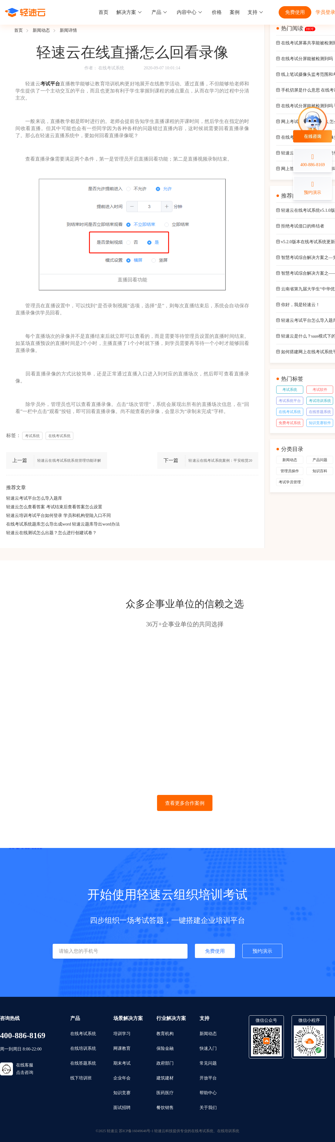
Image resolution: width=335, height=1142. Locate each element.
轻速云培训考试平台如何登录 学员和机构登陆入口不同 (58, 515)
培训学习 (122, 1033)
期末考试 (122, 1063)
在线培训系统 (83, 1048)
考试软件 (320, 389)
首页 (103, 12)
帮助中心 (208, 1093)
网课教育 (122, 1048)
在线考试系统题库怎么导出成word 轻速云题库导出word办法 (63, 524)
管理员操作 (290, 471)
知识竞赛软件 (320, 423)
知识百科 (320, 471)
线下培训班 (81, 1078)
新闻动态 (41, 30)
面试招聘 (122, 1107)
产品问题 (320, 460)
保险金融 (165, 1048)
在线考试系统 (111, 68)
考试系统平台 (290, 401)
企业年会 (122, 1078)
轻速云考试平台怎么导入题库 (34, 498)
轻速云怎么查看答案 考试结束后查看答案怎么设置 (54, 507)
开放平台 (208, 1078)
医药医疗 (165, 1093)
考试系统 (289, 389)
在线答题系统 (320, 412)
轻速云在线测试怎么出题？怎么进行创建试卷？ (51, 532)
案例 (235, 12)
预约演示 (262, 951)
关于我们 (208, 1107)
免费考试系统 (290, 423)
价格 (217, 12)
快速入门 (208, 1048)
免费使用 (295, 12)
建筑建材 (165, 1078)
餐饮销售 (165, 1107)
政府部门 (165, 1063)
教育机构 (165, 1033)
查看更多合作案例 (184, 803)
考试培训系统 (320, 401)
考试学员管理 (290, 482)
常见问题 (208, 1063)
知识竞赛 (122, 1093)
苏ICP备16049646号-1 (136, 1131)
